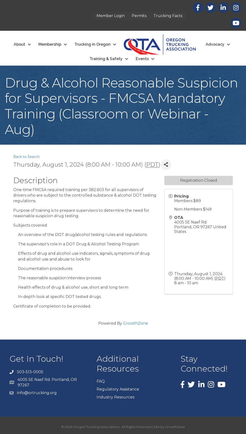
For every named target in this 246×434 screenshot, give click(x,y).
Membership (49, 44)
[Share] (165, 164)
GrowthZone (135, 323)
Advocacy (215, 44)
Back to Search (26, 157)
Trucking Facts (168, 15)
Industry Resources (115, 397)
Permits (139, 15)
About (19, 44)
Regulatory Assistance (118, 389)
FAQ (101, 381)
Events (142, 58)
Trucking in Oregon (92, 44)
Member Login (111, 15)
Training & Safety (106, 58)
